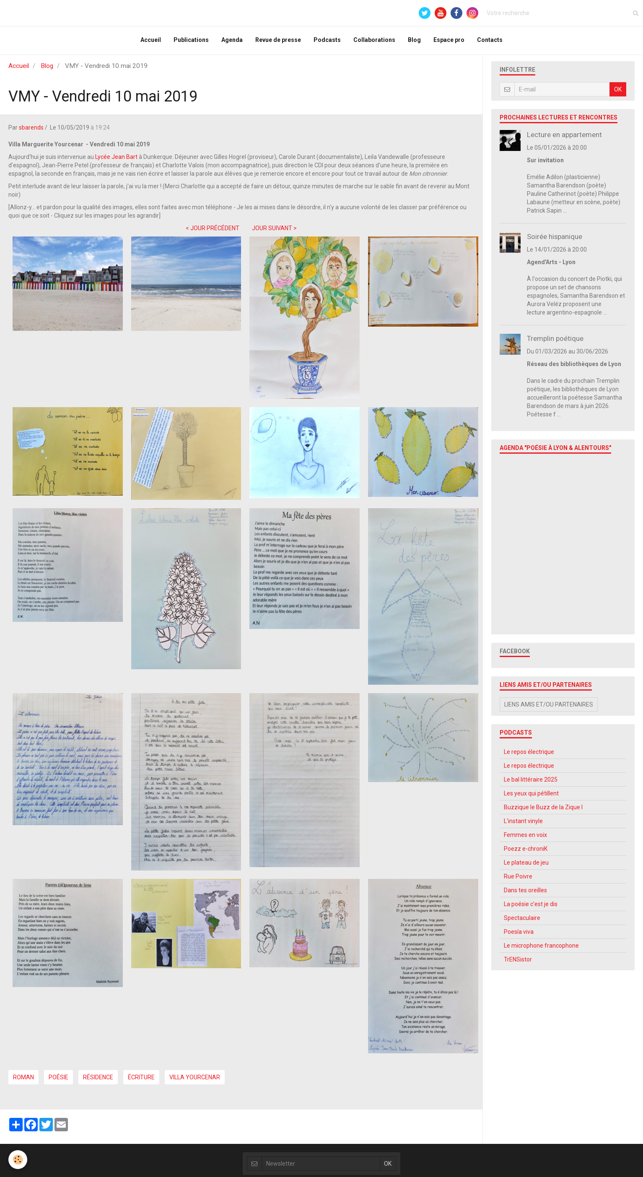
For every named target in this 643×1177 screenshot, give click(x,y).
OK (618, 92)
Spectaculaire (522, 921)
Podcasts (327, 41)
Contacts (490, 41)
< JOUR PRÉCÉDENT (212, 231)
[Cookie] (17, 1159)
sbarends (31, 130)
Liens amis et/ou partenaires (548, 707)
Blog (414, 41)
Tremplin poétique (555, 342)
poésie (58, 1080)
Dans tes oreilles (525, 893)
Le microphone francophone (541, 949)
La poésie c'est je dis (530, 907)
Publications (191, 41)
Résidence (98, 1080)
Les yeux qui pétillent (531, 796)
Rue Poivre (518, 879)
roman (23, 1080)
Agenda (232, 41)
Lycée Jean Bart (117, 160)
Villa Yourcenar (194, 1080)
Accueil (150, 41)
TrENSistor (518, 962)
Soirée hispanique (554, 240)
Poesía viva (519, 935)
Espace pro (448, 41)
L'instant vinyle (523, 824)
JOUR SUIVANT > (274, 231)
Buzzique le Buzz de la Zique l (543, 810)
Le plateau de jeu (526, 866)
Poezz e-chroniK (525, 852)
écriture (141, 1080)
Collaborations (374, 41)
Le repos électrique (529, 755)
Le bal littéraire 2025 (530, 782)
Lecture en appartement (564, 138)
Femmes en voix (525, 838)
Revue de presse (278, 41)
